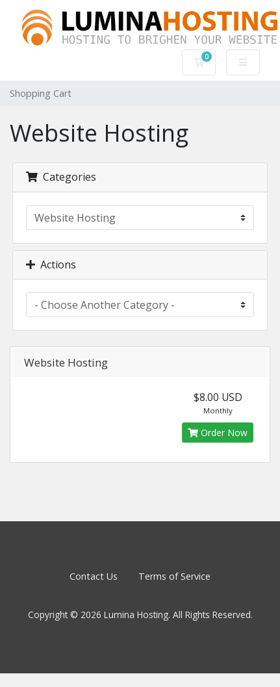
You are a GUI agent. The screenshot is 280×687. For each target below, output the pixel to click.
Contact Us (94, 576)
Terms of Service (174, 576)
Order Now (218, 432)
